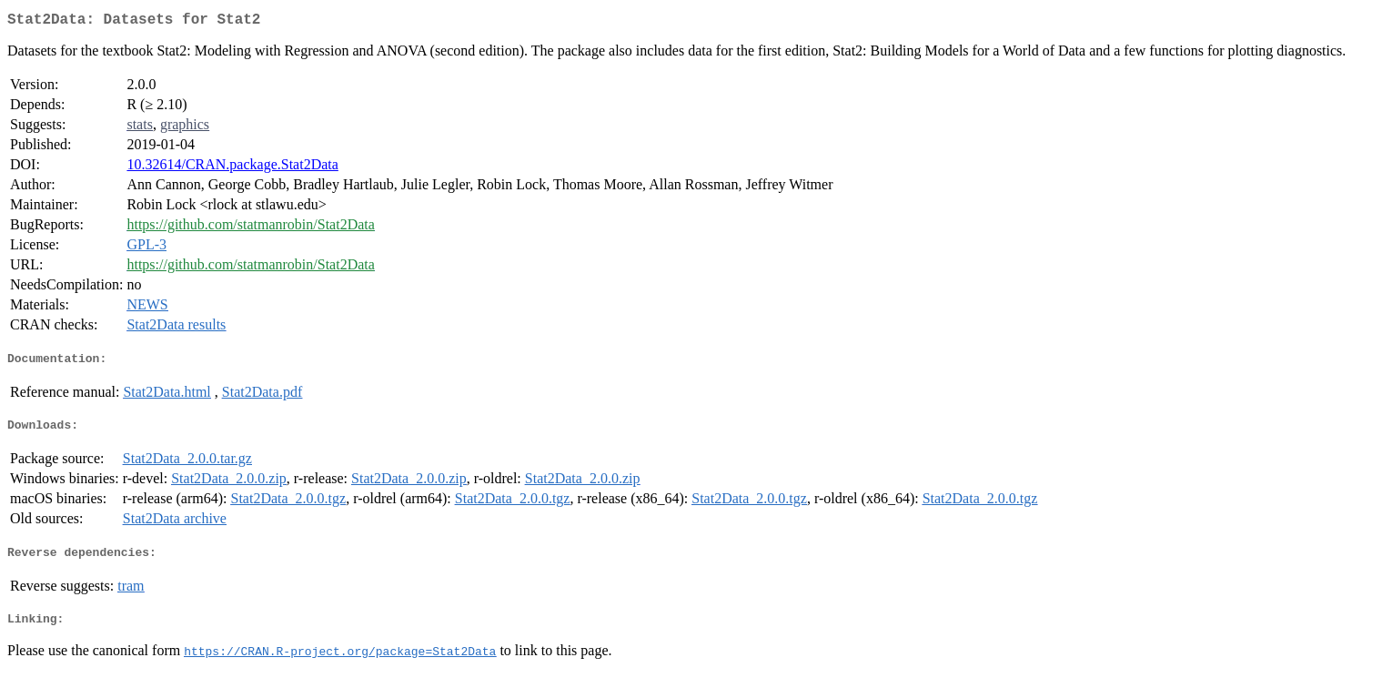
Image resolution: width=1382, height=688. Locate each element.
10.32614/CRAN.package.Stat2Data (232, 168)
